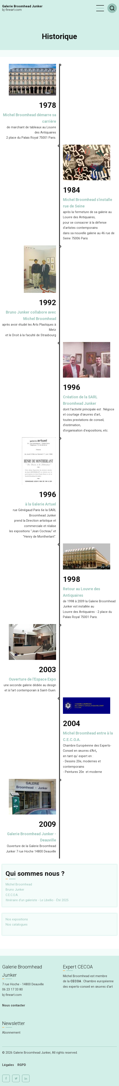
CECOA (75, 981)
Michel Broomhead (19, 884)
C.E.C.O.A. (12, 895)
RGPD (21, 1065)
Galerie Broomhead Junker (22, 6)
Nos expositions (17, 919)
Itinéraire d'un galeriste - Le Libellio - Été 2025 (37, 900)
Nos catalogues (16, 924)
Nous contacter (13, 1005)
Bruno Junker (15, 889)
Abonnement (11, 1032)
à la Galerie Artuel (40, 504)
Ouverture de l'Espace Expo (32, 679)
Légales (8, 1065)
